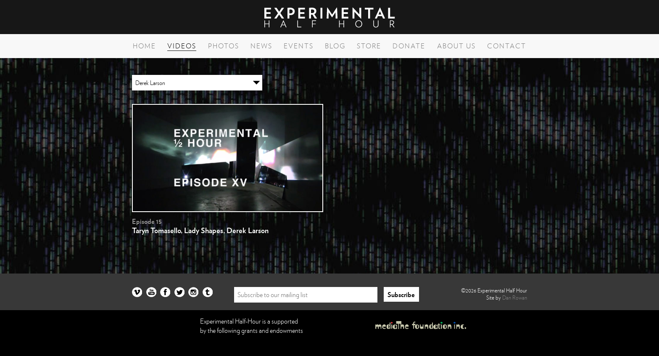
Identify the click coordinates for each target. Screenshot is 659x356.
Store (369, 45)
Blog (335, 45)
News (261, 45)
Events (299, 45)
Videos (181, 45)
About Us (456, 45)
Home (144, 45)
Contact (506, 45)
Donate (409, 45)
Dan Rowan (514, 297)
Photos (223, 45)
